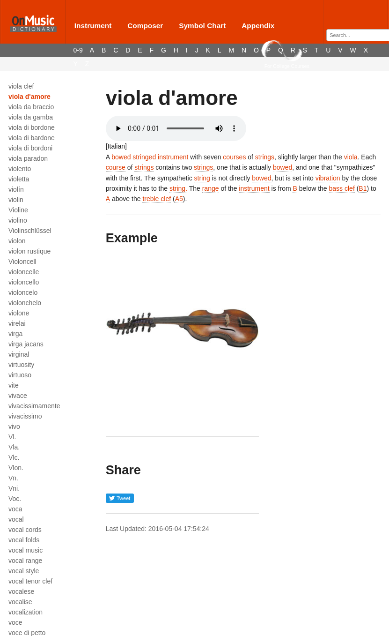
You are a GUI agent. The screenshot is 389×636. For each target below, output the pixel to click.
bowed (282, 167)
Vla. (14, 447)
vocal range (25, 560)
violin (15, 199)
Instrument (93, 26)
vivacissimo (25, 416)
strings (264, 157)
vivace (17, 395)
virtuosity (21, 364)
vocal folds (23, 540)
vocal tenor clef (30, 581)
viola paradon (28, 158)
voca (15, 509)
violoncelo (22, 292)
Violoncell (22, 261)
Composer (145, 26)
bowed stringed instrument (149, 157)
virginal (18, 354)
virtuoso (19, 375)
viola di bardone (31, 138)
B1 (363, 188)
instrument (254, 188)
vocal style (23, 571)
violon (17, 241)
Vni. (14, 488)
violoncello (23, 282)
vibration (328, 178)
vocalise (20, 602)
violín (16, 189)
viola (351, 157)
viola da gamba (30, 117)
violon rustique (29, 251)
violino (17, 220)
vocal (16, 519)
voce (15, 622)
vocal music (25, 550)
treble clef (156, 198)
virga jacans (26, 344)
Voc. (14, 498)
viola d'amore (29, 96)
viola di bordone (31, 127)
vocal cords (25, 529)
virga (15, 333)
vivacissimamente (34, 406)
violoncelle (23, 272)
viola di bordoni (30, 148)
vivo (14, 426)
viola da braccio (31, 107)
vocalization (25, 612)
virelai (17, 323)
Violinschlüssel (29, 230)
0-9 (78, 50)
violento (19, 168)
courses (234, 157)
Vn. (13, 478)
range (210, 188)
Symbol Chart (202, 26)
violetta (18, 179)
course (115, 167)
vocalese (21, 591)
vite (13, 385)
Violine (18, 210)
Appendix (258, 26)
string (202, 178)
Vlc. (13, 457)
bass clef (342, 188)
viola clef (21, 86)
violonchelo (24, 303)
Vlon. (15, 467)
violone (18, 313)
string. (178, 188)
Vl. (12, 437)
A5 (179, 198)
